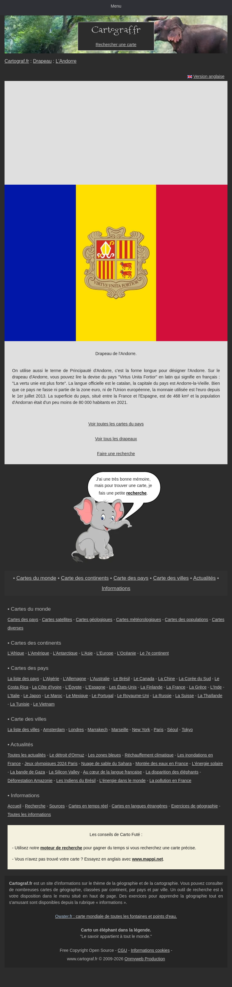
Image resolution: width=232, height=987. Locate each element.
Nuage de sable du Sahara (106, 763)
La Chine (166, 678)
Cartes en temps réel (88, 806)
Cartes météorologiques (138, 619)
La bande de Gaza (27, 772)
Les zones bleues (104, 755)
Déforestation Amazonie (30, 780)
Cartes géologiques (94, 619)
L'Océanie (126, 653)
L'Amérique (38, 653)
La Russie (162, 695)
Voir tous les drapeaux (116, 438)
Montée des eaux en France (162, 763)
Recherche (35, 806)
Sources (57, 806)
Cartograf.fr (17, 61)
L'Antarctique (65, 653)
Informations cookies (150, 950)
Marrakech (98, 729)
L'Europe (104, 653)
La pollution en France (170, 780)
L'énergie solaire (207, 763)
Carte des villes (171, 578)
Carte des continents (85, 578)
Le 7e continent (154, 653)
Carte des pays (131, 578)
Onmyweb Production (145, 958)
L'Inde (216, 687)
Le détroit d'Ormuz (67, 755)
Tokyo (187, 729)
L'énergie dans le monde (123, 780)
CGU (122, 950)
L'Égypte (73, 687)
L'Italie (14, 695)
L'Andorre (66, 61)
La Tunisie (20, 704)
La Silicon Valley (64, 772)
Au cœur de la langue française (112, 772)
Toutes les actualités (27, 755)
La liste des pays (23, 678)
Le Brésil (121, 678)
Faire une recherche (116, 453)
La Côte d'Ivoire (47, 687)
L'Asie (87, 653)
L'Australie (99, 678)
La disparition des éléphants (172, 772)
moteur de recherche (61, 847)
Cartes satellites (57, 619)
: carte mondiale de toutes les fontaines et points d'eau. (116, 916)
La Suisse (184, 695)
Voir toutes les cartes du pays (116, 423)
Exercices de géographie (194, 806)
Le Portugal (102, 695)
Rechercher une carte (116, 44)
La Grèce (198, 687)
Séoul (172, 729)
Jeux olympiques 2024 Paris (51, 763)
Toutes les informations (29, 814)
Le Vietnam (44, 704)
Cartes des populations (186, 619)
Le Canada (144, 678)
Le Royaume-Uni (133, 695)
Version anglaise (208, 76)
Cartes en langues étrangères (139, 806)
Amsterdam (54, 729)
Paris (158, 729)
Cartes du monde (36, 578)
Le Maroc (53, 695)
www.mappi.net (147, 859)
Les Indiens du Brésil (76, 780)
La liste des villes (24, 729)
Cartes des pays (23, 619)
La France (175, 687)
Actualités (204, 578)
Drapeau (42, 61)
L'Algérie (51, 678)
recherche (136, 493)
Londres (76, 729)
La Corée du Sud (195, 678)
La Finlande (151, 687)
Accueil (14, 806)
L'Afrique (16, 653)
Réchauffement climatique (149, 755)
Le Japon (32, 695)
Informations (116, 588)
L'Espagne (96, 687)
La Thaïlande (210, 695)
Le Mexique (77, 695)
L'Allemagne (74, 678)
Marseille (119, 729)
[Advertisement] (116, 126)
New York (141, 729)
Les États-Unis (123, 687)
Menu (116, 6)
